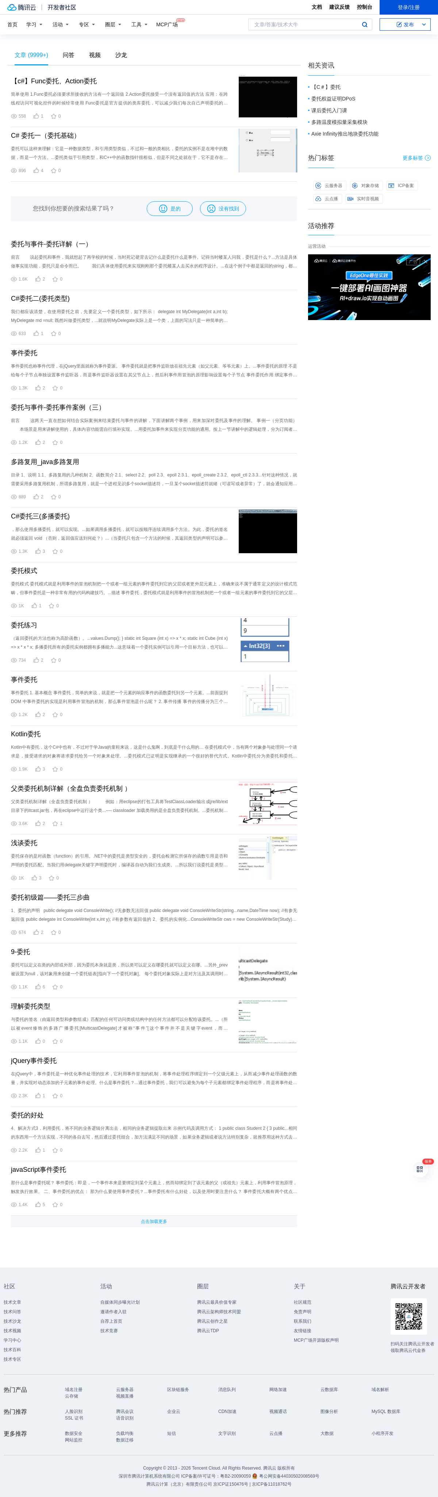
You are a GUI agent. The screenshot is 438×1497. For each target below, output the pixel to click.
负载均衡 (125, 1433)
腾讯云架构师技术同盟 (219, 1311)
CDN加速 (227, 1411)
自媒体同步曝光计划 (120, 1302)
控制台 (364, 7)
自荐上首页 (111, 1321)
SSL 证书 (74, 1418)
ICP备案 (401, 186)
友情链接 (302, 1330)
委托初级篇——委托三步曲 (50, 897)
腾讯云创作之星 (212, 1321)
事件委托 (24, 353)
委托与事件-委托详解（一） (51, 244)
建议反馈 (339, 7)
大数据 (327, 1433)
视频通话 (278, 1411)
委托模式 (24, 570)
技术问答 (12, 1311)
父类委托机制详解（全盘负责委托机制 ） (71, 788)
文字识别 (227, 1433)
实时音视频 (363, 199)
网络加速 (278, 1389)
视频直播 (125, 1396)
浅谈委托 (24, 843)
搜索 (365, 24)
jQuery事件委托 (34, 1060)
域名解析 (380, 1389)
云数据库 (329, 1389)
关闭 (425, 261)
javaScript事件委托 (38, 1169)
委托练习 (24, 625)
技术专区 (12, 1359)
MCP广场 (167, 23)
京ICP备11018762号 (272, 1484)
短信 (171, 1433)
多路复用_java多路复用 (45, 462)
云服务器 (328, 186)
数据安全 (73, 1433)
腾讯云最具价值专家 (217, 1302)
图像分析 (329, 1411)
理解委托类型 (30, 1006)
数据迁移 (125, 1440)
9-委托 (20, 951)
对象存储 (365, 186)
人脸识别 (73, 1411)
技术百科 (12, 1349)
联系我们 (302, 1321)
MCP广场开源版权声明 (316, 1340)
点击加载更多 (154, 1221)
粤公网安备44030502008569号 (289, 1476)
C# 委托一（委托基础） (45, 135)
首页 (12, 24)
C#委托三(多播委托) (40, 516)
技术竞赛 (109, 1330)
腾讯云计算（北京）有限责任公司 (179, 1484)
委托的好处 (27, 1115)
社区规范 (302, 1302)
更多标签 (417, 158)
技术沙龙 (12, 1321)
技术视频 (12, 1330)
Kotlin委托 (26, 734)
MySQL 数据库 (386, 1411)
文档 (317, 7)
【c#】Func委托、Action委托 (54, 81)
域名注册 (73, 1389)
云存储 (71, 1396)
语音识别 (125, 1418)
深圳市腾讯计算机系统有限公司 (149, 1476)
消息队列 (227, 1389)
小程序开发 (382, 1433)
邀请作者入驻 (113, 1311)
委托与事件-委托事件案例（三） (58, 407)
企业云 (173, 1411)
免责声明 (302, 1311)
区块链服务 (178, 1389)
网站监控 (73, 1440)
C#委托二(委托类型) (40, 298)
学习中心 (12, 1340)
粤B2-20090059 (236, 1476)
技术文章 (12, 1302)
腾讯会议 (125, 1411)
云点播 (326, 199)
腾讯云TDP (208, 1330)
